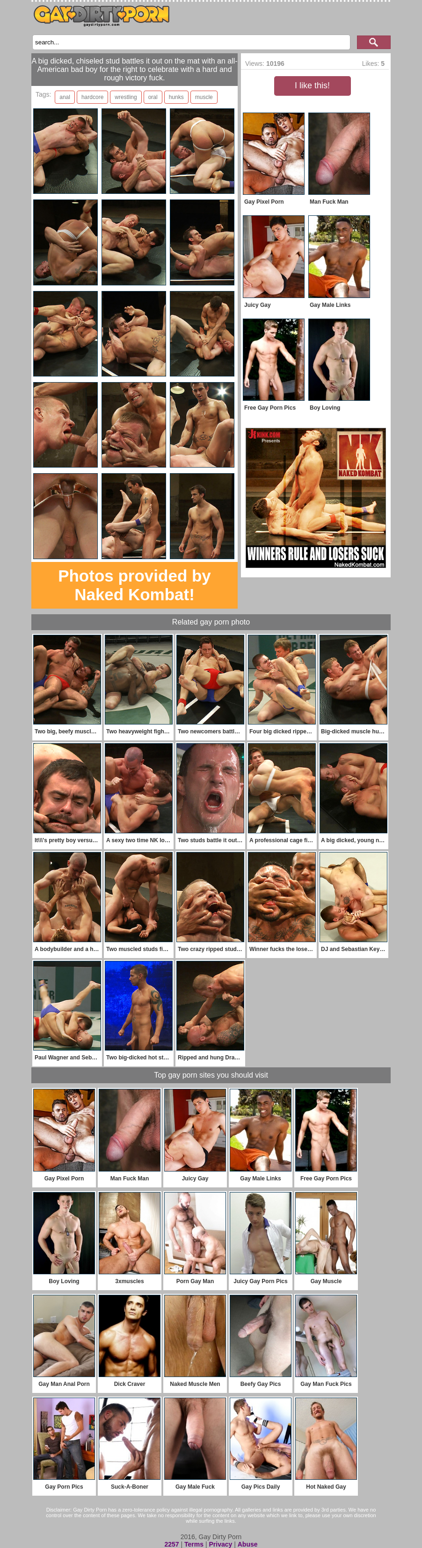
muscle (204, 97)
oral (153, 97)
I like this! (312, 85)
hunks (176, 97)
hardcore (92, 97)
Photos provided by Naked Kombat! (134, 585)
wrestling (126, 97)
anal (64, 97)
